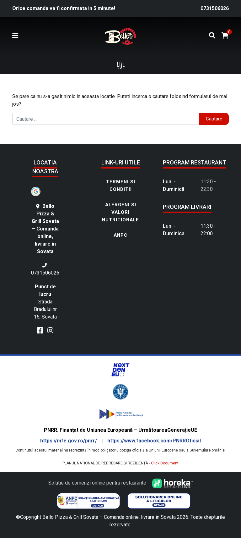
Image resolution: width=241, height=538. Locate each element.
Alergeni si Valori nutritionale (120, 212)
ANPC (120, 235)
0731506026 (215, 8)
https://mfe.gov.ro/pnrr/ (69, 441)
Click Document (165, 463)
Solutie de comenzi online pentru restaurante (120, 483)
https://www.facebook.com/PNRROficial (154, 441)
